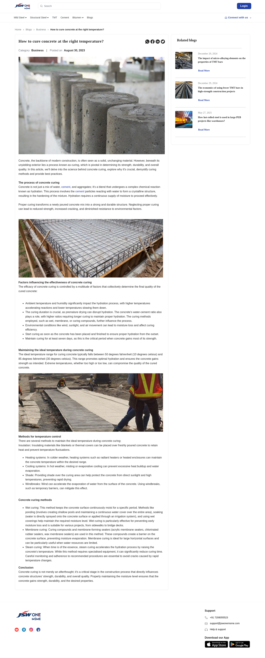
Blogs (90, 17)
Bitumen (77, 17)
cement (65, 186)
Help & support (215, 623)
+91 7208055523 (216, 611)
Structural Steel (39, 17)
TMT (54, 17)
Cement (65, 17)
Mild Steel (20, 17)
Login (244, 5)
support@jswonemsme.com (222, 617)
